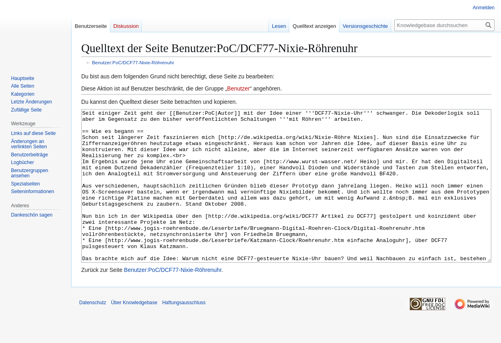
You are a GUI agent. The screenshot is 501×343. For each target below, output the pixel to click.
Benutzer (238, 88)
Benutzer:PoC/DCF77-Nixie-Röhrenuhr (133, 62)
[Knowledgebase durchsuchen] (444, 25)
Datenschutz (92, 333)
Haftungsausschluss (183, 333)
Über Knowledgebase (134, 333)
